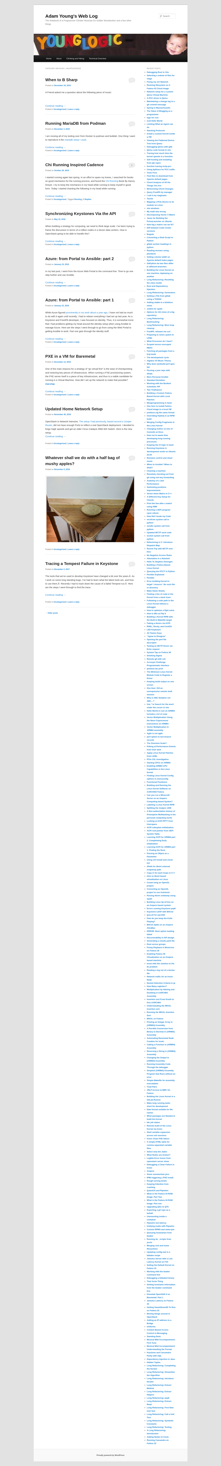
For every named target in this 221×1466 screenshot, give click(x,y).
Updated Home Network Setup (74, 409)
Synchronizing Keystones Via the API (80, 213)
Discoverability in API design (160, 937)
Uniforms (151, 1326)
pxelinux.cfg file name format (161, 412)
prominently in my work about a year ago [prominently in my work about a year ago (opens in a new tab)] (87, 312)
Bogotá (150, 234)
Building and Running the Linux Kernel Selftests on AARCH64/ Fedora (159, 788)
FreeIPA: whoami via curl (159, 331)
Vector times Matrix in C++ (159, 493)
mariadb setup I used (75, 139)
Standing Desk (154, 1336)
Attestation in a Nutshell (158, 558)
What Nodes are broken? (158, 1155)
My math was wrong (156, 211)
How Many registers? (157, 986)
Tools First (152, 173)
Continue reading (55, 105)
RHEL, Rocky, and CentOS (159, 626)
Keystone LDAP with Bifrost (160, 912)
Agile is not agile (155, 733)
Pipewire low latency (156, 1223)
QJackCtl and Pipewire (157, 1190)
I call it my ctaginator (157, 195)
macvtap (50, 384)
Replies (87, 199)
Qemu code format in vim (159, 150)
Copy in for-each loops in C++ (161, 873)
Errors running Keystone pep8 (161, 908)
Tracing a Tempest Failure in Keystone (81, 563)
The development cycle (158, 357)
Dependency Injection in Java (161, 1359)
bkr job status (153, 1122)
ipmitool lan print (155, 668)
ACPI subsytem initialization (160, 827)
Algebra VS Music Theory (159, 361)
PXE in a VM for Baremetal (70, 356)
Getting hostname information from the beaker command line (161, 1287)
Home (49, 58)
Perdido (150, 578)
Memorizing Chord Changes (160, 189)
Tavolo (150, 198)
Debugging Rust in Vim (158, 72)
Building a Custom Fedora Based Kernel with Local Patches (159, 396)
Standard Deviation (156, 380)
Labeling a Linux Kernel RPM (160, 805)
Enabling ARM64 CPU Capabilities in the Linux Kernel (158, 769)
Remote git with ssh (156, 659)
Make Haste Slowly (156, 591)
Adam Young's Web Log (71, 16)
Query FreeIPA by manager (159, 192)
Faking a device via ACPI (158, 623)
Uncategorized (60, 109)
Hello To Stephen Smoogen (160, 562)
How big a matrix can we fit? (160, 224)
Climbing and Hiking (75, 58)
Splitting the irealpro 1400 (159, 808)
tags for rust (153, 117)
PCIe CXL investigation (158, 759)
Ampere (150, 1171)
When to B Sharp (61, 79)
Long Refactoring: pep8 (158, 1398)
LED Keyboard (154, 630)
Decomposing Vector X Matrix (161, 215)
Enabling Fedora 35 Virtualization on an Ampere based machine (160, 957)
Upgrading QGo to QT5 (158, 1207)
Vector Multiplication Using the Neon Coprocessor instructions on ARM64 (160, 720)
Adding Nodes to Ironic (158, 1437)
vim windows (153, 208)
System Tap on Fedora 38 (159, 652)
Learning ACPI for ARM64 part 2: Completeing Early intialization (161, 840)
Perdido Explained (155, 574)
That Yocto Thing (155, 1281)
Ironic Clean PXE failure (158, 1138)
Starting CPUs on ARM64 (159, 763)
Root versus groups (156, 944)
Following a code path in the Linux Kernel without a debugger (160, 603)
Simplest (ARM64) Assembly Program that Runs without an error (161, 1073)
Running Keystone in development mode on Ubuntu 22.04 (161, 451)
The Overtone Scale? (157, 743)
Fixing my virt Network (157, 82)
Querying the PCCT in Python (161, 571)
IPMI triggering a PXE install (160, 1177)
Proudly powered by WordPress (110, 1455)
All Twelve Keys (154, 633)
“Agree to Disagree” (156, 636)
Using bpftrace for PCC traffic (161, 169)
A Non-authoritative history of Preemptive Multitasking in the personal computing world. (161, 814)
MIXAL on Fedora (155, 1018)
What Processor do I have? (160, 341)
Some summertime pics (158, 1174)
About (59, 58)
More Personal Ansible (157, 377)
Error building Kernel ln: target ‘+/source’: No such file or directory (161, 584)
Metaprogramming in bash (159, 403)
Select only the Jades (157, 1152)
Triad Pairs (152, 1087)
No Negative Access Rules (159, 555)
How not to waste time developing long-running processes (158, 438)
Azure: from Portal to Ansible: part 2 (79, 258)
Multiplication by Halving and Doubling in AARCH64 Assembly (161, 992)
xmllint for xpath (154, 309)
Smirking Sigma (154, 655)
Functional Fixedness (157, 782)
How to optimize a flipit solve (160, 610)
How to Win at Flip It (156, 613)
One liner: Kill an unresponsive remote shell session (159, 691)
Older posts (51, 613)
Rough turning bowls (157, 1181)
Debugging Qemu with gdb (159, 147)
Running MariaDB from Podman (75, 123)
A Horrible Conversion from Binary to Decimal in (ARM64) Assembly (161, 1031)
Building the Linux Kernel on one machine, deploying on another (160, 273)
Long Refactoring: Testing (159, 1427)
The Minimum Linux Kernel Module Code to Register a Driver (159, 675)
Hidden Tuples (154, 1362)
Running (78, 199)
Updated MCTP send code (159, 532)
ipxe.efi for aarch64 (156, 915)
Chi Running (112, 181)
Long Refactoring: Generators (161, 292)
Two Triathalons (154, 390)
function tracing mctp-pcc (159, 166)
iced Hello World (155, 121)
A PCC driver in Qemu (157, 98)
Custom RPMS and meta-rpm (160, 1229)
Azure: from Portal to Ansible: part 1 (79, 300)
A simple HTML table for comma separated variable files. (159, 1145)
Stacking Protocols (156, 130)
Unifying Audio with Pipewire (160, 1226)
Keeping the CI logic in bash (160, 445)
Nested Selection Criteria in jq (161, 983)
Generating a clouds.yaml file (161, 941)
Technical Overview (97, 58)
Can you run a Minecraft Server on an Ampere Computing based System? (160, 798)
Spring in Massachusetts (158, 108)
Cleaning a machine (156, 471)
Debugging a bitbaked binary (160, 1278)
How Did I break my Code (159, 516)
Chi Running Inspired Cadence (74, 164)
